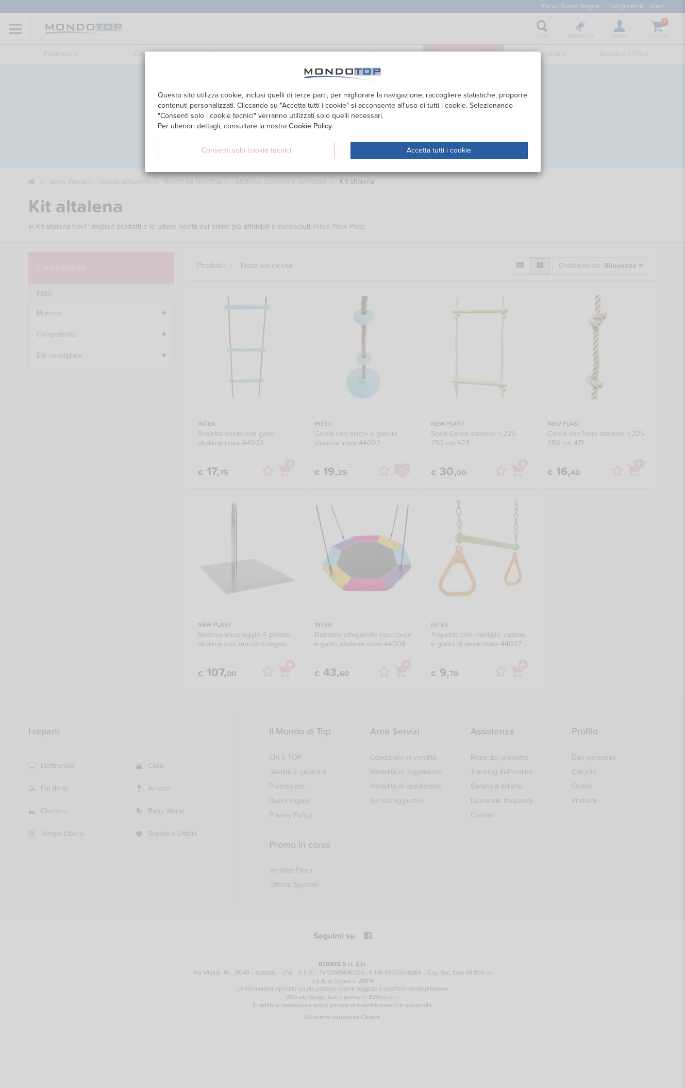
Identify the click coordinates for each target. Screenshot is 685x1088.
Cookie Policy (310, 126)
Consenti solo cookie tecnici (246, 150)
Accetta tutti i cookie (439, 150)
